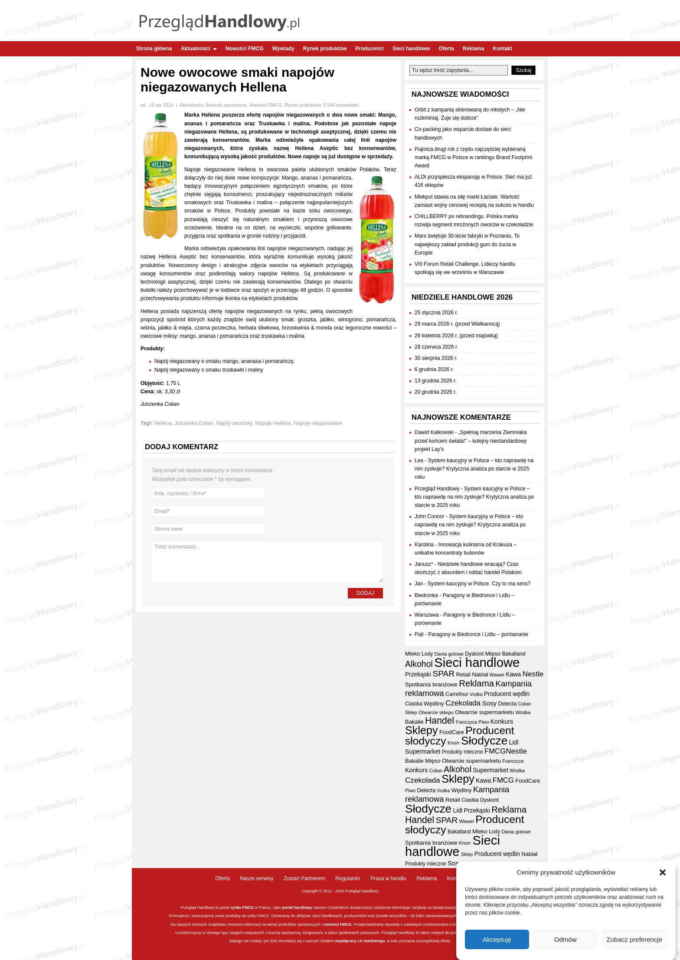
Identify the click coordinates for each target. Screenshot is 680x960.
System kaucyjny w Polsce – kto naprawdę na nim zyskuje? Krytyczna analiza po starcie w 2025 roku (474, 468)
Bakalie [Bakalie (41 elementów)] (414, 721)
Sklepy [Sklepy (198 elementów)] (421, 730)
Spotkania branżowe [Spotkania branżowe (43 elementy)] (431, 684)
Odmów (565, 940)
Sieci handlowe (411, 49)
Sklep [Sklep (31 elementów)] (411, 712)
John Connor (430, 516)
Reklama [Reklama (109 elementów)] (476, 683)
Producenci (370, 49)
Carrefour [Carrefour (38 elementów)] (456, 694)
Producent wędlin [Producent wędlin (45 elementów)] (507, 694)
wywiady (392, 924)
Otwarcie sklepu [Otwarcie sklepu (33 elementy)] (436, 712)
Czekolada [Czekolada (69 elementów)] (463, 703)
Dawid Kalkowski (434, 432)
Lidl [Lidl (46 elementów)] (514, 742)
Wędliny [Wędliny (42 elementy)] (434, 703)
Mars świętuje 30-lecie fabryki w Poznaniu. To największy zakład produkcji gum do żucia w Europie (467, 244)
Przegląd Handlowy (437, 489)
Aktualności (199, 49)
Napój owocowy (234, 423)
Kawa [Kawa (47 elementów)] (513, 674)
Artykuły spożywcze (226, 105)
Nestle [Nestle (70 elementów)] (533, 674)
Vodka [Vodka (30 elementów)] (476, 694)
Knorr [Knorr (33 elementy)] (454, 742)
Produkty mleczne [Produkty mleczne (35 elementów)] (462, 752)
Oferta (446, 49)
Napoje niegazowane (318, 423)
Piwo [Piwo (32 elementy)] (483, 722)
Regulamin (347, 878)
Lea (419, 460)
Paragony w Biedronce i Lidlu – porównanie (478, 634)
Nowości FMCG (245, 49)
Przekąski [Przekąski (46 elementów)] (418, 674)
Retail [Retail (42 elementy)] (463, 674)
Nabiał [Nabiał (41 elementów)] (480, 674)
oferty (445, 941)
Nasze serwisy (256, 878)
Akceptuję (497, 940)
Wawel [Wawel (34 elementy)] (497, 674)
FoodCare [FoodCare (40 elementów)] (451, 732)
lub (360, 941)
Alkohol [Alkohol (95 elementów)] (419, 664)
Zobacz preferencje (634, 940)
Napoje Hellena (273, 423)
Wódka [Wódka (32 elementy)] (523, 712)
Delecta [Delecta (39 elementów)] (507, 704)
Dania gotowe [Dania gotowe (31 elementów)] (449, 653)
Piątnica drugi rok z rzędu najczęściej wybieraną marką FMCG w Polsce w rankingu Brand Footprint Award (473, 157)
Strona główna (154, 49)
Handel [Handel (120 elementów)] (439, 720)
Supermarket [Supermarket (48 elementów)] (423, 751)
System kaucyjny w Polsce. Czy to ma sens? (479, 584)
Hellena (163, 423)
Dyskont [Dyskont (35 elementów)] (474, 654)
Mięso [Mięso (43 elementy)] (493, 653)
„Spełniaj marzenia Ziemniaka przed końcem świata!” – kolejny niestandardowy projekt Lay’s (471, 440)
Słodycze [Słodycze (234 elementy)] (484, 740)
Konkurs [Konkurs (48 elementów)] (501, 721)
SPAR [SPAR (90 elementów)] (444, 673)
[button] (662, 873)
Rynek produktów (325, 49)
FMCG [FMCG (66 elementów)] (495, 751)
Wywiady (283, 49)
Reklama (473, 49)
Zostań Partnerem (304, 878)
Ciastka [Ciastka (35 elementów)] (413, 704)
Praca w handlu (388, 878)
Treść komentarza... (267, 562)
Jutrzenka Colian (194, 423)
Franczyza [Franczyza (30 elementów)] (466, 722)
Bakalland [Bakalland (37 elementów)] (514, 654)
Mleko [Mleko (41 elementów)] (412, 653)
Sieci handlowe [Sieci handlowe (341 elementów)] (477, 662)
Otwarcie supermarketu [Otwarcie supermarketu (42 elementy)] (484, 712)
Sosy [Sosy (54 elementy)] (489, 703)
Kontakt (502, 49)
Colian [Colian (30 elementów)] (524, 703)
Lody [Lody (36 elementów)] (427, 654)
